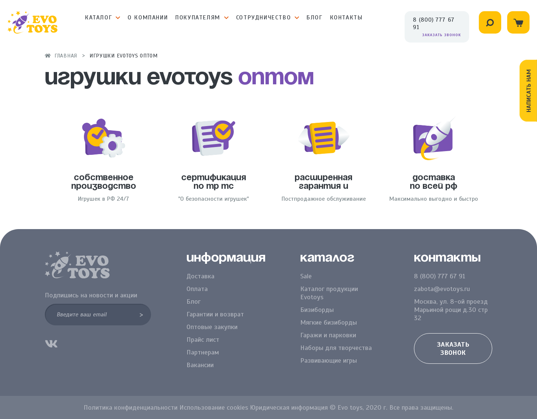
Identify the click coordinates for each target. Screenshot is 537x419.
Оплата (197, 289)
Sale (306, 276)
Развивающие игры (328, 360)
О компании (148, 17)
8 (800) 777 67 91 (434, 23)
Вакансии (200, 365)
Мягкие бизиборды (328, 322)
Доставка (200, 276)
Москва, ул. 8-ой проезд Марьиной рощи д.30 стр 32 (451, 309)
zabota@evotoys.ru (442, 289)
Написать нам (529, 90)
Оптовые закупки (212, 327)
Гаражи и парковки (328, 335)
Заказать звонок (441, 34)
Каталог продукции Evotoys (329, 293)
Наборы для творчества (336, 348)
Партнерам (202, 352)
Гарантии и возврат (215, 314)
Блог (314, 17)
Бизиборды (317, 310)
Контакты (346, 17)
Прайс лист (202, 339)
